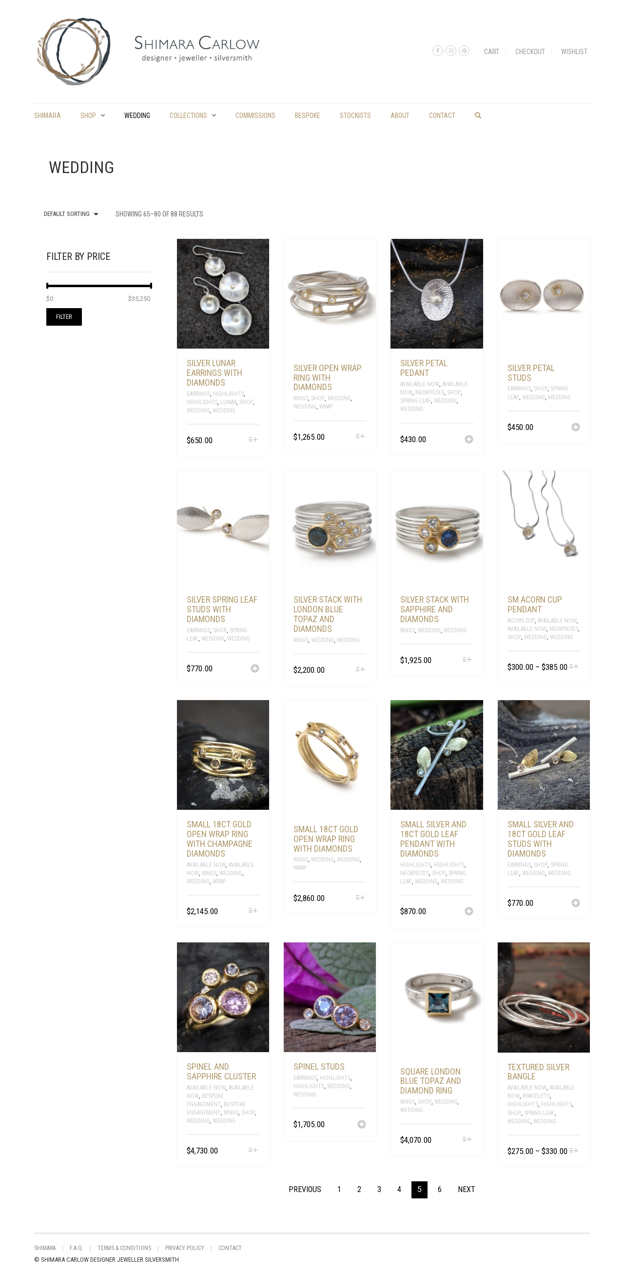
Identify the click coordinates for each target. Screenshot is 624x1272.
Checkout (530, 52)
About (400, 115)
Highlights (228, 394)
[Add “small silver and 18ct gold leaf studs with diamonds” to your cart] (575, 904)
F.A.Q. (76, 1248)
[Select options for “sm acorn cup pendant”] (574, 667)
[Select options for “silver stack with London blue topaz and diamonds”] (360, 670)
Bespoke (307, 115)
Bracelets (536, 1096)
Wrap (325, 406)
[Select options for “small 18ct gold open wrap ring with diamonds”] (360, 898)
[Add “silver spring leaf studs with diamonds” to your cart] (255, 669)
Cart (491, 52)
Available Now (419, 384)
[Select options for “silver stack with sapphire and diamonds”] (467, 660)
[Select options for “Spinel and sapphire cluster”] (253, 1151)
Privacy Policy (184, 1248)
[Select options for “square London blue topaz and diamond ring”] (467, 1140)
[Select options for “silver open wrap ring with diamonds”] (360, 437)
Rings (300, 398)
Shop (88, 115)
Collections (188, 115)
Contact (442, 115)
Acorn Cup (521, 620)
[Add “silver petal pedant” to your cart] (469, 440)
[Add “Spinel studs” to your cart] (361, 1125)
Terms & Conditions (124, 1248)
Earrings (198, 394)
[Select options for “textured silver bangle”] (574, 1151)
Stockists (355, 115)
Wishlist (574, 52)
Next (466, 1189)
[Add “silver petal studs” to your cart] (575, 428)
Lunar (228, 402)
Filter (64, 316)
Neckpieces (429, 392)
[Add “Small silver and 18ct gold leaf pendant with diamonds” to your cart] (469, 912)
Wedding (137, 115)
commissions (255, 115)
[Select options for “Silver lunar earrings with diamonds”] (253, 440)
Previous (305, 1189)
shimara (47, 115)
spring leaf (415, 400)
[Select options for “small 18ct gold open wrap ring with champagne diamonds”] (253, 911)
